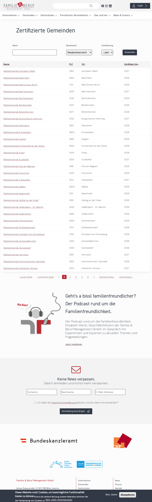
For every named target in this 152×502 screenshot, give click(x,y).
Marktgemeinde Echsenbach (17, 132)
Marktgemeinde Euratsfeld (16, 159)
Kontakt (118, 488)
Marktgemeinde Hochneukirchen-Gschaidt (24, 261)
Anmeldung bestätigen (73, 411)
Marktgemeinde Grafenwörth (17, 213)
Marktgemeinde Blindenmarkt (17, 105)
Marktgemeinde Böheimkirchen (18, 111)
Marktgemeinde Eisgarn (14, 139)
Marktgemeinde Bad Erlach (16, 77)
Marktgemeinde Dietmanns (16, 125)
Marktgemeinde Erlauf (13, 152)
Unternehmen (9, 15)
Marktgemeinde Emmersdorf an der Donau (24, 145)
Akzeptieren (128, 495)
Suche (91, 6)
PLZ (71, 64)
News (117, 481)
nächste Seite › (107, 276)
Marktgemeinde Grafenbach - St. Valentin (23, 207)
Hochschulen (47, 15)
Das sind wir (101, 15)
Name (15, 46)
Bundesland (71, 46)
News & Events (121, 15)
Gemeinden (29, 15)
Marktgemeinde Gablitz (14, 186)
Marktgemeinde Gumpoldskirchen (19, 241)
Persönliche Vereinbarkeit (74, 15)
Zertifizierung (107, 46)
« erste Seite (25, 276)
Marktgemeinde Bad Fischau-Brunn (20, 84)
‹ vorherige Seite (45, 276)
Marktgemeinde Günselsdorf (17, 247)
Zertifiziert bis (132, 64)
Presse (118, 485)
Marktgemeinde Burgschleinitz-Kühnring (22, 118)
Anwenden (130, 52)
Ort (83, 64)
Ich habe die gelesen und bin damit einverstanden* (77, 402)
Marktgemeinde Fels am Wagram (19, 166)
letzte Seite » (126, 276)
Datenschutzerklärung (64, 402)
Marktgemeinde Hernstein (15, 254)
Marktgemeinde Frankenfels (16, 179)
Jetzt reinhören (73, 344)
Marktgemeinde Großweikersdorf (19, 227)
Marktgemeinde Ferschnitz (16, 173)
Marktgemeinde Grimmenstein (18, 220)
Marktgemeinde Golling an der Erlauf (21, 200)
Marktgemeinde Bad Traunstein (18, 91)
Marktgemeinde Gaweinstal (16, 193)
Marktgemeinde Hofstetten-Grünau (20, 268)
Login (140, 5)
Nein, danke (111, 495)
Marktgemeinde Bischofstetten (18, 98)
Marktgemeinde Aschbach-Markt (19, 71)
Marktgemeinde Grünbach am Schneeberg (24, 234)
